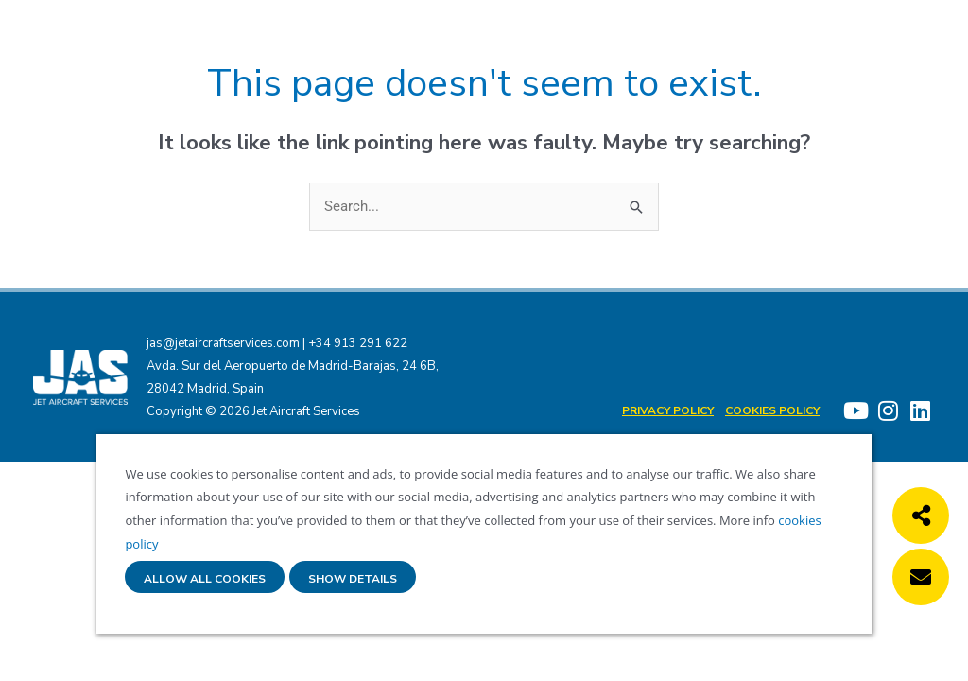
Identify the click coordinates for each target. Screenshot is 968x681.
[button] (920, 515)
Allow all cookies (205, 579)
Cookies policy (772, 410)
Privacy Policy (668, 410)
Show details (352, 579)
